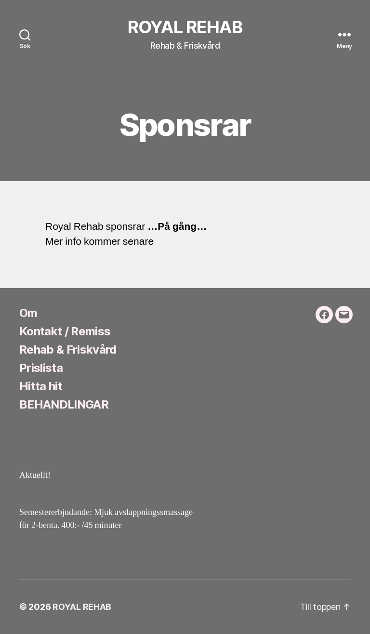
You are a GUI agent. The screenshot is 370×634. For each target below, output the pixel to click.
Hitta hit (40, 386)
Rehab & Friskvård (68, 350)
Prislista (41, 368)
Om (28, 313)
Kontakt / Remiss (64, 331)
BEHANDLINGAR (63, 404)
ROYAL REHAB (185, 27)
